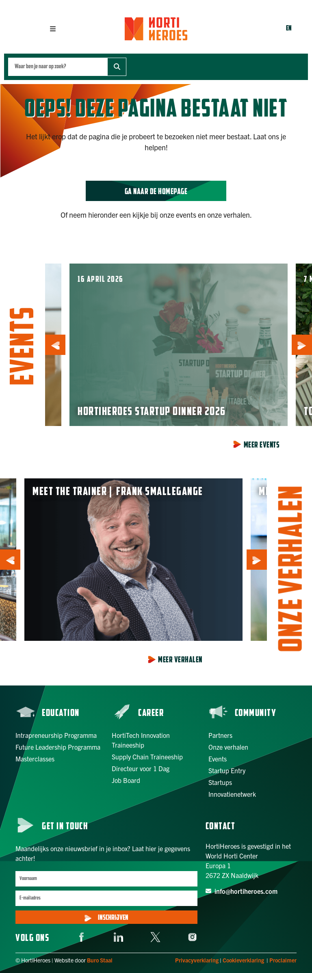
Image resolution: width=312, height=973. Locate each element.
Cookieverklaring (243, 960)
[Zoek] (117, 67)
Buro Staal (100, 960)
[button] (53, 29)
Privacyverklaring (197, 960)
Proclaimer (283, 960)
